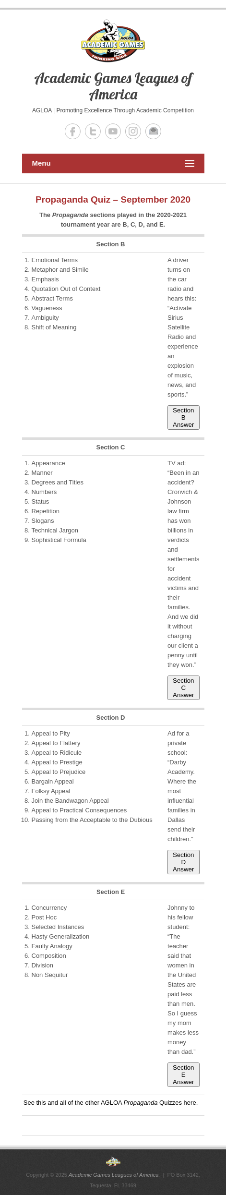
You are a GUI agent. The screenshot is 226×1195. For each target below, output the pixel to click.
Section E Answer (183, 1075)
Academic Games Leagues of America (113, 86)
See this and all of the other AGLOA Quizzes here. (111, 1102)
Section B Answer (183, 417)
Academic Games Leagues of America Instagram (133, 131)
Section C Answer (183, 688)
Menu (113, 163)
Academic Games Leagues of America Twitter (93, 131)
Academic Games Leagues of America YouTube (113, 131)
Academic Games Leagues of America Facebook (73, 131)
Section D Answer (183, 862)
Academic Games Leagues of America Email (153, 131)
